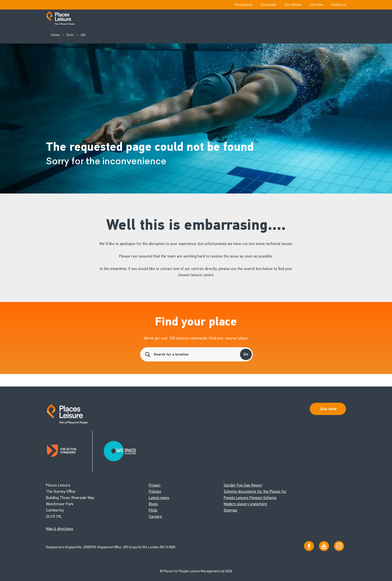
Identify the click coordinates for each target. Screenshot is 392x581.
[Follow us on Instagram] (339, 546)
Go (246, 354)
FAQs (153, 510)
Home (55, 35)
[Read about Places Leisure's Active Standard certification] (69, 451)
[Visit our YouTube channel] (324, 546)
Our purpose (243, 4)
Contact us (338, 4)
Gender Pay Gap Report (243, 485)
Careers (155, 516)
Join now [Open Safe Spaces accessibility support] (328, 409)
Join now (316, 4)
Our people (268, 4)
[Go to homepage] (60, 18)
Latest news (159, 497)
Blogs (153, 504)
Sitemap (230, 510)
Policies (155, 491)
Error (70, 35)
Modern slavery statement (245, 504)
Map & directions (59, 528)
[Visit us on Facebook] (309, 546)
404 (83, 35)
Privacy (154, 485)
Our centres (293, 4)
